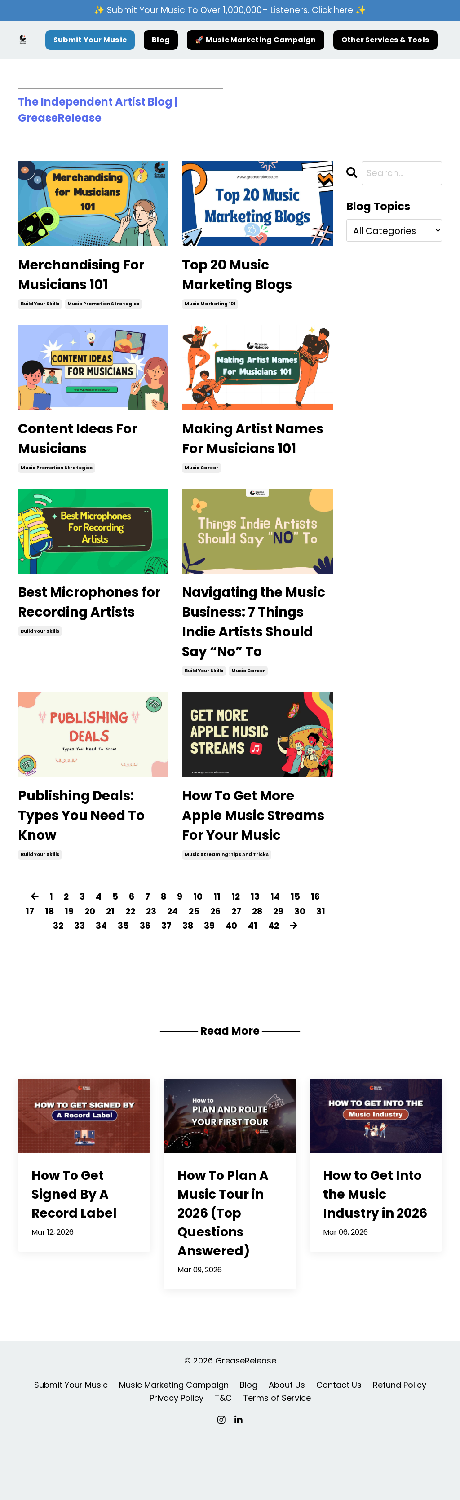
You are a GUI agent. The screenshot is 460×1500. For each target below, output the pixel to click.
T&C (223, 1459)
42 (285, 988)
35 (131, 988)
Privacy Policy (176, 1459)
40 (241, 988)
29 (291, 973)
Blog (161, 40)
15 (296, 959)
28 (269, 973)
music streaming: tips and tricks (227, 917)
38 (197, 988)
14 (276, 959)
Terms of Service (277, 1459)
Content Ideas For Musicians (83, 443)
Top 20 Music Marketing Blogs (242, 276)
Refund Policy (399, 1446)
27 (248, 973)
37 (175, 988)
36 (153, 988)
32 (66, 988)
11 (217, 959)
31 (45, 988)
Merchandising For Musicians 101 (87, 276)
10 (198, 959)
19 (75, 973)
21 (117, 973)
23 (160, 973)
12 (236, 959)
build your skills (40, 307)
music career (201, 496)
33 (87, 988)
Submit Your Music (90, 40)
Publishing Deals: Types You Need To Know (87, 854)
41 (263, 988)
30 (313, 973)
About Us (287, 1446)
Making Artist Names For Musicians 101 (232, 454)
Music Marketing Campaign (174, 1446)
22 (138, 973)
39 (219, 988)
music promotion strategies (103, 307)
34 (109, 988)
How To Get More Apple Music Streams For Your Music (246, 864)
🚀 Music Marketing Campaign (255, 40)
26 (226, 973)
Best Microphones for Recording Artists (84, 643)
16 (317, 959)
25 (204, 973)
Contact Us (339, 1446)
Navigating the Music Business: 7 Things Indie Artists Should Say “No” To (253, 654)
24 (182, 973)
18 (56, 973)
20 (96, 973)
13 (256, 959)
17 (35, 973)
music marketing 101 (210, 307)
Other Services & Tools (385, 40)
